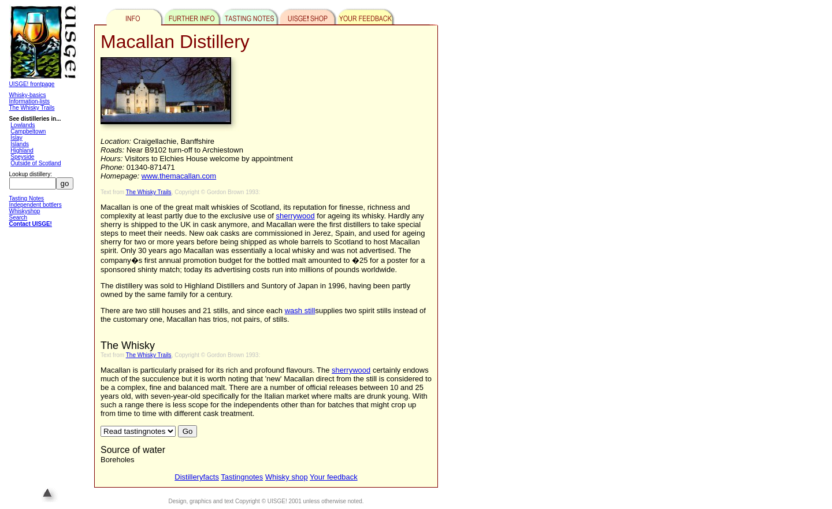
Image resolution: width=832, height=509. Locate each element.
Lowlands (22, 125)
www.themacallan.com (179, 176)
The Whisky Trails (32, 108)
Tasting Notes (26, 198)
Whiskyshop (24, 211)
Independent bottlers (35, 205)
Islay (16, 138)
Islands (19, 144)
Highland (21, 150)
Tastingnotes (242, 477)
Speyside (22, 157)
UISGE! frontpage (32, 84)
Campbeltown (28, 131)
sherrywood (295, 215)
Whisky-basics (27, 95)
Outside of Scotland (35, 163)
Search (18, 217)
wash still (300, 310)
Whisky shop (286, 477)
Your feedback (334, 477)
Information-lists (29, 101)
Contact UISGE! (30, 224)
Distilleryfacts (196, 477)
